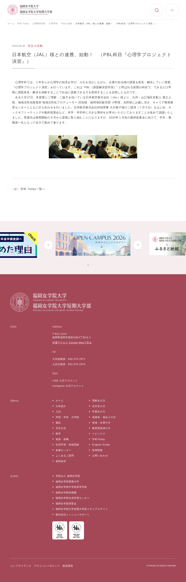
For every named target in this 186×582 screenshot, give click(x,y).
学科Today (98, 439)
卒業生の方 (98, 411)
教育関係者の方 (101, 428)
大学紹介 (61, 406)
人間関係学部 (38, 23)
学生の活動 (66, 23)
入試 (58, 411)
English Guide (101, 444)
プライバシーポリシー (47, 565)
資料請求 (61, 461)
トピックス (98, 433)
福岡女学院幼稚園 (66, 492)
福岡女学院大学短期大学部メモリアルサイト (82, 509)
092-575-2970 (76, 364)
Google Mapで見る (80, 342)
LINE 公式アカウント (65, 380)
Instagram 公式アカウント (68, 385)
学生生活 (61, 428)
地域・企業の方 (101, 422)
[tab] (88, 265)
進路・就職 (62, 439)
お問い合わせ (100, 455)
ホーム (10, 23)
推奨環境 (68, 565)
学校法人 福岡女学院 (68, 476)
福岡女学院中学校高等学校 (71, 487)
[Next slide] (137, 245)
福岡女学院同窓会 (66, 503)
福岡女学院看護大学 (67, 481)
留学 (58, 433)
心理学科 (53, 23)
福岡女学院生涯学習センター (73, 498)
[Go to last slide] (48, 245)
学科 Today (23, 23)
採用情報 (97, 450)
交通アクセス (60, 342)
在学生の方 (98, 406)
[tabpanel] (92, 245)
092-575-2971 (76, 359)
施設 (58, 422)
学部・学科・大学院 (67, 417)
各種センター (63, 450)
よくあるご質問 (65, 455)
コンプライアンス (20, 565)
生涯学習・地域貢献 (67, 444)
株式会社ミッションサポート (73, 514)
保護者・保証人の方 (104, 417)
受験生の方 (98, 400)
